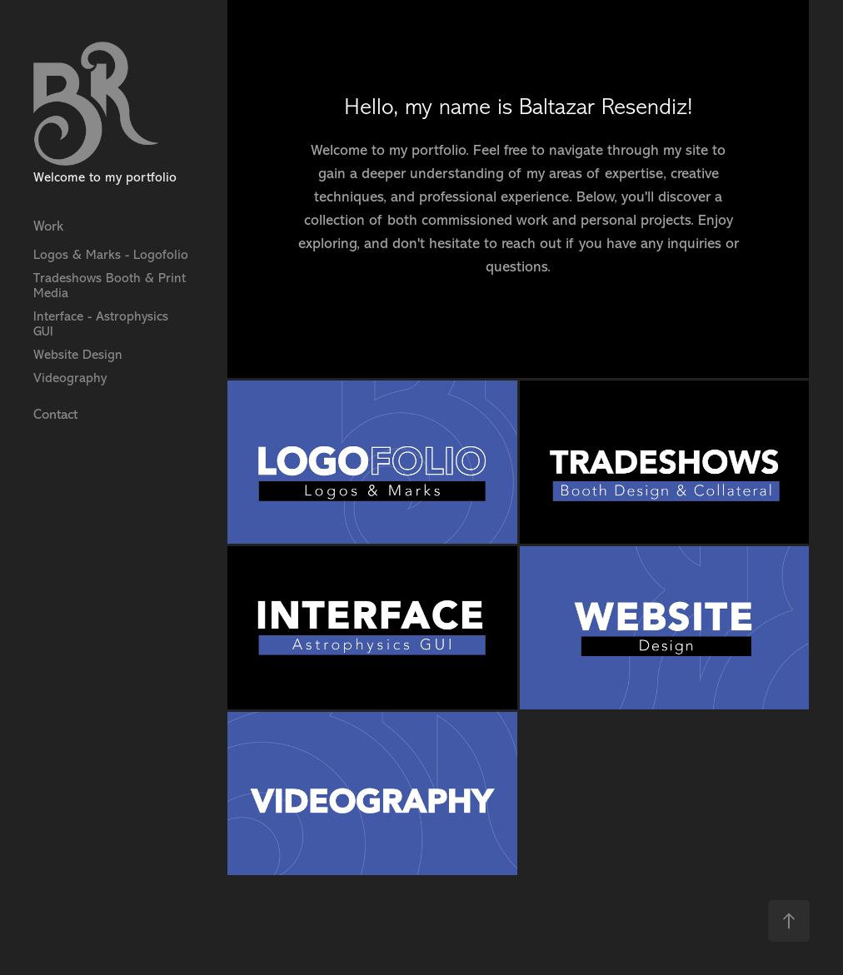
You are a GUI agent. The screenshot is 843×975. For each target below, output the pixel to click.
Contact (55, 414)
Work (48, 226)
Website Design (77, 354)
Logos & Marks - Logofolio (110, 254)
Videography (70, 378)
